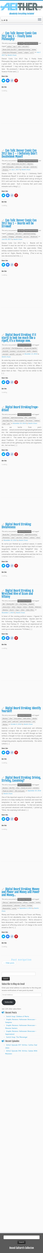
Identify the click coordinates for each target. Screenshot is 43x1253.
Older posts (8, 963)
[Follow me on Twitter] (5, 20)
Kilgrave (19, 607)
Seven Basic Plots (7, 420)
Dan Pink (11, 788)
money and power (7, 905)
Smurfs (12, 610)
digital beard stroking (24, 49)
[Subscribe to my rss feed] (2, 20)
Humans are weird (26, 788)
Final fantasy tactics (17, 348)
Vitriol (38, 537)
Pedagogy (11, 236)
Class (10, 718)
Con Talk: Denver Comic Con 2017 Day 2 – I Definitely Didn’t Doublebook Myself (19, 153)
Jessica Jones (6, 607)
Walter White (30, 610)
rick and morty (21, 351)
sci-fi (31, 52)
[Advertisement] (21, 1078)
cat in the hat (6, 348)
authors (9, 46)
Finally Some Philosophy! (9, 52)
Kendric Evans (11, 55)
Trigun (17, 610)
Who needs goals (19, 791)
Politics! (26, 537)
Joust (12, 537)
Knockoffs (5, 351)
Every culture (17, 718)
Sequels (34, 351)
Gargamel (31, 604)
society (14, 908)
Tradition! (36, 420)
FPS (26, 417)
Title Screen (29, 420)
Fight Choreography (8, 167)
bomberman (6, 417)
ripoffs (29, 351)
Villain (22, 610)
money (4, 721)
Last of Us (19, 537)
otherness (17, 905)
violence (32, 537)
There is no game (19, 420)
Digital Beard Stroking (31, 43)
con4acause (10, 233)
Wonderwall (33, 236)
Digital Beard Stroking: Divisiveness (16, 525)
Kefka (13, 607)
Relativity (5, 610)
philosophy (19, 236)
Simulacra (5, 170)
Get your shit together (30, 348)
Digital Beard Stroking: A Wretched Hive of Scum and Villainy (17, 593)
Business (5, 718)
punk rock (15, 721)
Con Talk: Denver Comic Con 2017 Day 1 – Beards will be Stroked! (19, 223)
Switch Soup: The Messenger (16, 1037)
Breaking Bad (10, 604)
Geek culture (26, 718)
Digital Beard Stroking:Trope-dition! (20, 408)
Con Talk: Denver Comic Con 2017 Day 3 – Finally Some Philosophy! (19, 36)
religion (26, 52)
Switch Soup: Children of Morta (17, 1016)
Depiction (30, 164)
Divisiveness (6, 537)
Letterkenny (32, 417)
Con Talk (20, 43)
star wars (26, 236)
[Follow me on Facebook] (7, 20)
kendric (20, 52)
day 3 (14, 46)
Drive (17, 788)
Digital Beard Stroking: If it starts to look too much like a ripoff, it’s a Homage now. (19, 338)
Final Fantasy (23, 604)
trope (4, 423)
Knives (25, 607)
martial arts (33, 167)
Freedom (31, 902)
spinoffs (12, 354)
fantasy (34, 49)
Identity (34, 718)
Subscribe (9, 1002)
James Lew (18, 167)
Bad (4, 604)
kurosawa (12, 351)
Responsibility (6, 908)
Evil (17, 604)
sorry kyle (5, 354)
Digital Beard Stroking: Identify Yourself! (21, 709)
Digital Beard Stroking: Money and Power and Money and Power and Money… (21, 892)
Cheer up (5, 902)
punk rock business (25, 721)
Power (23, 905)
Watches (5, 724)
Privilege (29, 905)
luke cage (26, 167)
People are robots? (8, 791)
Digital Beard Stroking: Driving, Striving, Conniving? (21, 779)
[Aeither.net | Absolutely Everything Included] (21, 6)
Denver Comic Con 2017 (9, 49)
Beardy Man (6, 534)
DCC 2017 (25, 46)
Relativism (38, 607)
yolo (8, 423)
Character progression (17, 534)
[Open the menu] (39, 19)
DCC (19, 46)
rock (33, 721)
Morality (31, 607)
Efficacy (25, 902)
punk (9, 721)
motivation (36, 788)
